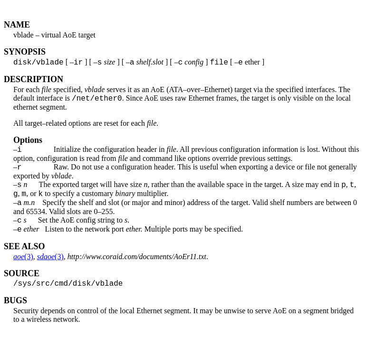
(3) (23, 269)
